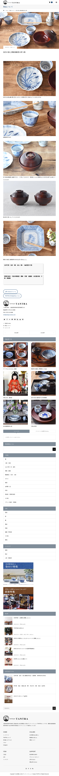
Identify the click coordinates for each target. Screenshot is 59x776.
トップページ (6, 735)
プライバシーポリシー (34, 757)
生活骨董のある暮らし (34, 735)
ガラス (6, 478)
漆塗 (6, 482)
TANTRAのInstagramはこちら (12, 295)
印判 (6, 490)
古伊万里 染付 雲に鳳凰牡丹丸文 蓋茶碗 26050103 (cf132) (30, 675)
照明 (6, 550)
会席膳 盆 (8, 486)
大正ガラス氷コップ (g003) (20, 696)
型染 (6, 512)
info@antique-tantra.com (9, 314)
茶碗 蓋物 (8, 470)
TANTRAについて (7, 737)
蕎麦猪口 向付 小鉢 (10, 474)
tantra (9, 323)
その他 (6, 498)
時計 (6, 554)
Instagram (5, 745)
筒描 (6, 528)
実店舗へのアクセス (7, 740)
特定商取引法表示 (33, 754)
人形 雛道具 (8, 558)
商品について (12, 47)
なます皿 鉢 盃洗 (10, 467)
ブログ (4, 742)
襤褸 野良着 (8, 532)
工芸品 (4, 754)
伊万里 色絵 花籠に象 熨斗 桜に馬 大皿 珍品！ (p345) (29, 685)
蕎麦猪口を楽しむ (33, 737)
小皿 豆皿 (8, 463)
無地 (6, 539)
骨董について (32, 740)
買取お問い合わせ (33, 762)
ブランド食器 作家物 (10, 502)
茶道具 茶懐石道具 (10, 494)
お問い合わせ (32, 759)
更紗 (6, 524)
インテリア (5, 759)
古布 (4, 757)
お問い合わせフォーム (10, 291)
